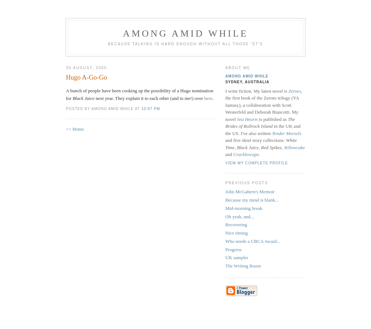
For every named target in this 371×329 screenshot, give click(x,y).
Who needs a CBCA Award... (252, 241)
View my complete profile (256, 163)
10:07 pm (150, 109)
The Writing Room (243, 266)
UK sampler (236, 257)
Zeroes (294, 91)
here (208, 98)
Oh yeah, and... (239, 216)
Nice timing (236, 233)
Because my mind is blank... (252, 200)
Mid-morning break (243, 208)
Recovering (236, 224)
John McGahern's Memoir (250, 191)
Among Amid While (185, 33)
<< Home (75, 129)
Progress (233, 249)
